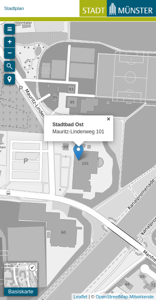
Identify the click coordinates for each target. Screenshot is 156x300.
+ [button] (9, 42)
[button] (9, 79)
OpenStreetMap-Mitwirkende (125, 296)
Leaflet (80, 296)
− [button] (9, 53)
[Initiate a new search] (9, 66)
